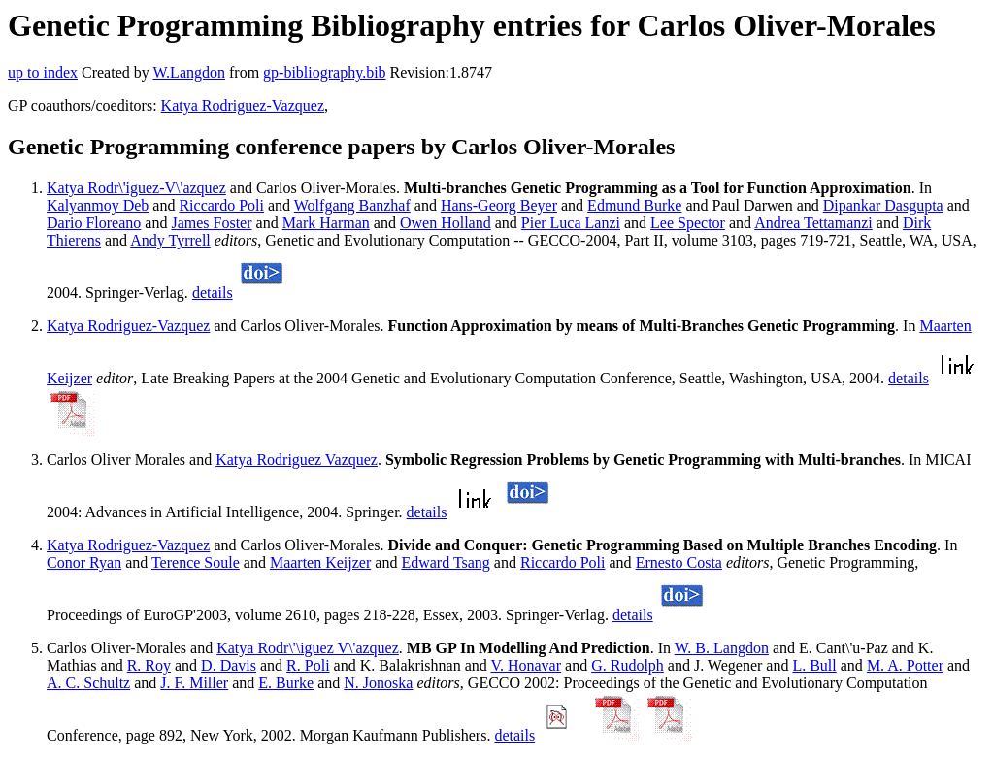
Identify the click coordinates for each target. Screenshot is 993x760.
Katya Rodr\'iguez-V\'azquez (136, 188)
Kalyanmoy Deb (98, 205)
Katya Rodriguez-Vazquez (242, 105)
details (212, 292)
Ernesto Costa (679, 562)
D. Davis (228, 665)
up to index (43, 72)
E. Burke (286, 683)
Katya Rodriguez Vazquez (296, 459)
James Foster (211, 223)
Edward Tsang (445, 562)
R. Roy (149, 665)
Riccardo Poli (221, 205)
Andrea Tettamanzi (813, 223)
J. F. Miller (194, 683)
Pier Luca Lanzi (570, 223)
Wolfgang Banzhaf (352, 205)
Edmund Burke (634, 205)
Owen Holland (445, 223)
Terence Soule (195, 562)
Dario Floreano (94, 223)
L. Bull (814, 665)
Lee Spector (687, 223)
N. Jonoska (378, 683)
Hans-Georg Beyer (499, 205)
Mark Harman (326, 223)
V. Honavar (525, 665)
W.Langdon (188, 72)
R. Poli (307, 665)
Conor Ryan (84, 562)
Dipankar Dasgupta (883, 205)
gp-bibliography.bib (324, 72)
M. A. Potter (905, 665)
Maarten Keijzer (320, 562)
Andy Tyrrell (170, 240)
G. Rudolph (627, 665)
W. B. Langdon (722, 648)
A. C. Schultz (88, 683)
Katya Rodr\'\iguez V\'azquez (307, 648)
